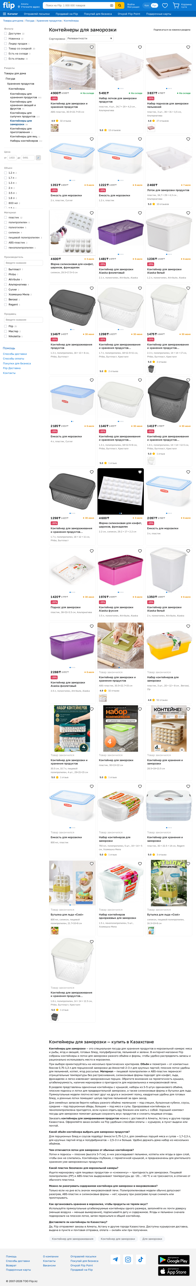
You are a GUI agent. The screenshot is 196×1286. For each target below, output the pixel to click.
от (10, 157)
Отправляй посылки (37, 13)
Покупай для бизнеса (98, 13)
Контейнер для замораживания (72, 1238)
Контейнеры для (21, 122)
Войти (131, 4)
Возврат (11, 1265)
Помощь (11, 1256)
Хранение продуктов (49, 20)
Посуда (29, 20)
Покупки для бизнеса (17, 363)
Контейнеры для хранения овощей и (23, 105)
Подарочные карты (158, 13)
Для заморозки (152, 1238)
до (26, 157)
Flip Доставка (12, 368)
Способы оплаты (13, 358)
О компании (51, 1256)
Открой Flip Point (129, 13)
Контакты (9, 372)
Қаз (147, 5)
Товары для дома (13, 20)
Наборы (26, 140)
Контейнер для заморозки (118, 1238)
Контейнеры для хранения (26, 95)
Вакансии (49, 1265)
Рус (154, 5)
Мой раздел (133, 7)
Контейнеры (71, 20)
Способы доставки (15, 353)
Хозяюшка (20, 294)
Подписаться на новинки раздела (172, 29)
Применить (38, 157)
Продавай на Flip (67, 13)
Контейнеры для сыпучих (25, 114)
